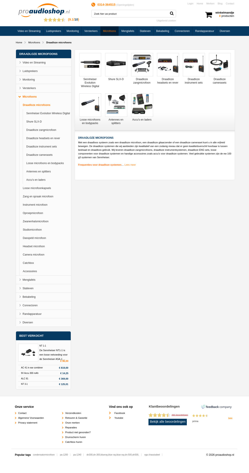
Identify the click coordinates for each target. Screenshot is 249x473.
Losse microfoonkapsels (37, 188)
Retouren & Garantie (76, 418)
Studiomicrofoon (32, 229)
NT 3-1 (24, 384)
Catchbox (28, 263)
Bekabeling (162, 31)
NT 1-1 (42, 346)
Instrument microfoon (35, 204)
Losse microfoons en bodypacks (45, 163)
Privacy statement (27, 422)
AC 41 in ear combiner (32, 367)
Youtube (119, 418)
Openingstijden (125, 5)
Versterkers (91, 31)
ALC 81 (24, 378)
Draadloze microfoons (36, 105)
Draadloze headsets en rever (43, 138)
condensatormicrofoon (44, 455)
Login (190, 3)
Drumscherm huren (75, 437)
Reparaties (71, 427)
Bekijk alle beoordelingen (168, 421)
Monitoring (73, 31)
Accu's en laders (36, 179)
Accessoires (30, 271)
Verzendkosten (73, 413)
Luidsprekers (53, 31)
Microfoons (109, 31)
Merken (210, 3)
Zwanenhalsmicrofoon (35, 221)
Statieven (145, 31)
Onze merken (72, 422)
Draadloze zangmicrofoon (41, 129)
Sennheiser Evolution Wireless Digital (48, 113)
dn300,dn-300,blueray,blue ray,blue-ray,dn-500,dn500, (113, 455)
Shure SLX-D (34, 121)
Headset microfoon (34, 246)
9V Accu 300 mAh (30, 373)
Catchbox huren (73, 442)
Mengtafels (127, 31)
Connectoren (182, 31)
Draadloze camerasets (39, 154)
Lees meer (130, 164)
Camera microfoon (33, 254)
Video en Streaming (29, 31)
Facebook (120, 413)
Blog (220, 3)
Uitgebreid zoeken (166, 20)
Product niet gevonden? (78, 432)
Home (200, 3)
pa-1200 (64, 455)
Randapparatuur (204, 31)
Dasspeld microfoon (34, 238)
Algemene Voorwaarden (31, 418)
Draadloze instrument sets (41, 146)
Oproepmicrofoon (33, 213)
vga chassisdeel (152, 455)
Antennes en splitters (38, 171)
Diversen (225, 31)
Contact (230, 3)
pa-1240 (77, 455)
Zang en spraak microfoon (38, 196)
